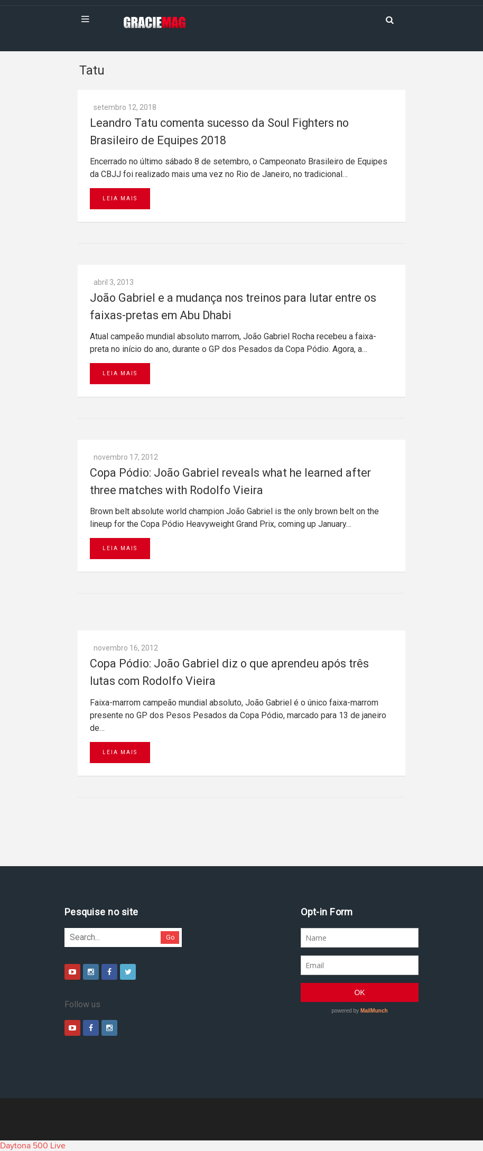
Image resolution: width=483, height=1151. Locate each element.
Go (170, 937)
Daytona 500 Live (33, 1145)
